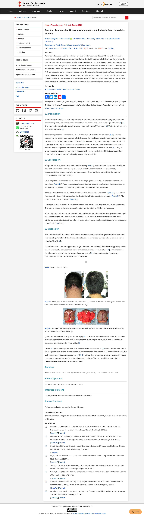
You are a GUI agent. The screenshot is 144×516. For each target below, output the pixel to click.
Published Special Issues (25, 70)
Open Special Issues (24, 65)
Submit (99, 11)
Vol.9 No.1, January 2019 (73, 25)
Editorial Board (24, 43)
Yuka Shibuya (110, 39)
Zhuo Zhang (90, 39)
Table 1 (90, 166)
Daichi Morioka (64, 39)
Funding (49, 367)
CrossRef (54, 433)
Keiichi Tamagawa (51, 39)
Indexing (21, 52)
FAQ (17, 96)
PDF (70, 48)
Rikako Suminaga (79, 39)
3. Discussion (52, 229)
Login (123, 4)
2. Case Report (52, 160)
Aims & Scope (23, 30)
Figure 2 (110, 193)
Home (10, 11)
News (61, 11)
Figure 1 (57, 184)
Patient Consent (53, 401)
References (50, 423)
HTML (76, 48)
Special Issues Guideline (25, 74)
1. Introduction (52, 114)
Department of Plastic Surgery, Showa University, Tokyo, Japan (67, 45)
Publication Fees (24, 48)
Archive (21, 39)
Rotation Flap (74, 89)
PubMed (62, 433)
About (73, 11)
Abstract (49, 53)
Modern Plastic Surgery (53, 25)
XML (81, 48)
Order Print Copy (22, 87)
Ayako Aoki (100, 39)
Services (86, 11)
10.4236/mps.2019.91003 (58, 48)
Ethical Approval (53, 378)
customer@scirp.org (27, 123)
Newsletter (20, 83)
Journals (36, 11)
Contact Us (20, 92)
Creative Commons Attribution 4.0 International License (89, 513)
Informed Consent (54, 390)
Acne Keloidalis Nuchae (53, 89)
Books (49, 11)
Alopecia (66, 89)
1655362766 (24, 132)
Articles (22, 11)
